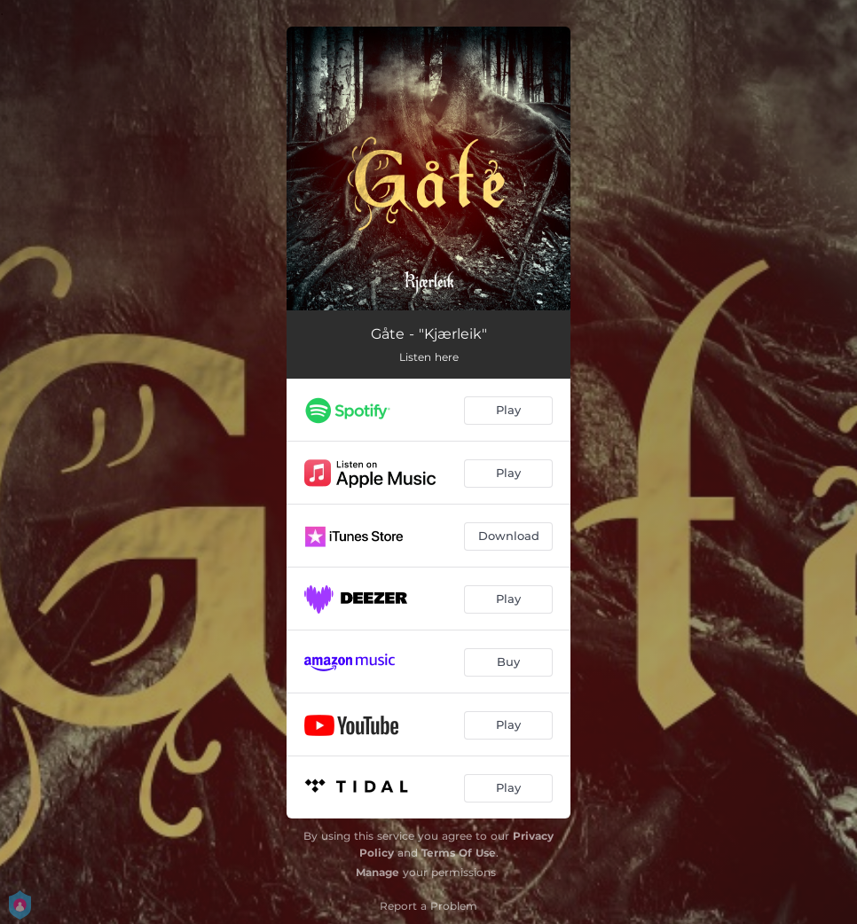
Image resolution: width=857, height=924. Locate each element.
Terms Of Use (458, 852)
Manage (377, 872)
